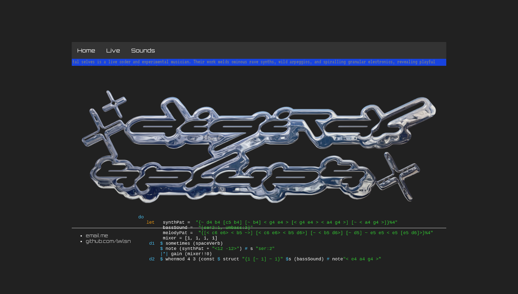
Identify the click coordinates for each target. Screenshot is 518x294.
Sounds (143, 50)
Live (113, 50)
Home (86, 50)
